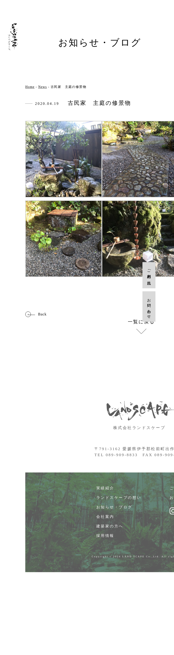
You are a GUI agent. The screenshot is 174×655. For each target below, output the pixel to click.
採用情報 (105, 538)
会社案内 (105, 519)
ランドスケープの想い (119, 500)
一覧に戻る (141, 321)
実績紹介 (105, 491)
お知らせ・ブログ (114, 510)
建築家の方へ (110, 529)
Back (42, 314)
